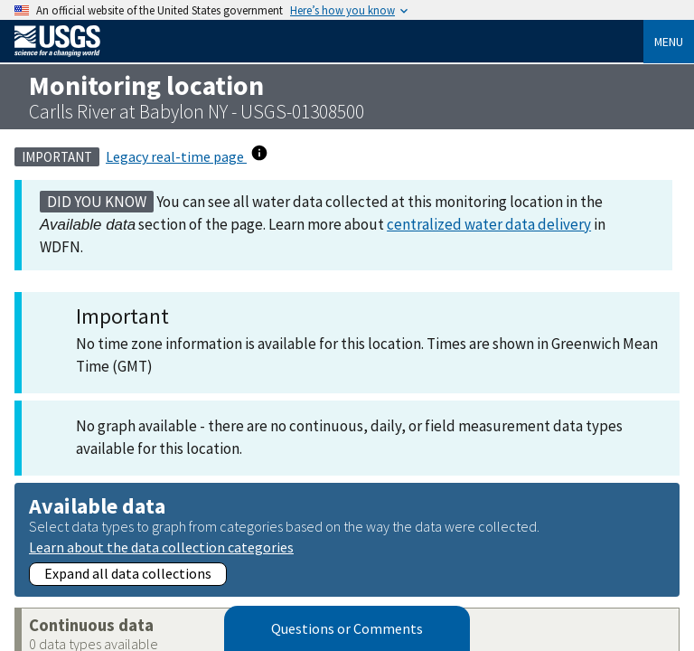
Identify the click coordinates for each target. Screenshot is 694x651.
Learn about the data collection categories (161, 546)
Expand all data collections (127, 573)
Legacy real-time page (176, 156)
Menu (668, 41)
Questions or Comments (347, 628)
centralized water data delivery (489, 224)
